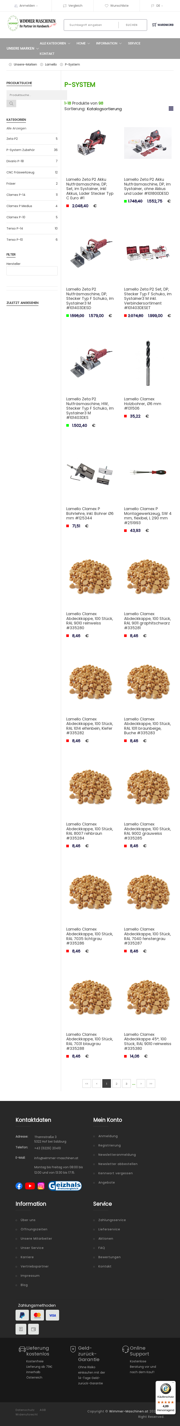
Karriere (27, 1257)
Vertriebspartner (35, 1266)
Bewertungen (109, 1257)
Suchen (131, 25)
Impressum (30, 1275)
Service (134, 43)
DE (158, 5)
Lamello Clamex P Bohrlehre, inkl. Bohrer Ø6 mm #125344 (90, 513)
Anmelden (30, 5)
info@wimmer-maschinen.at (56, 1158)
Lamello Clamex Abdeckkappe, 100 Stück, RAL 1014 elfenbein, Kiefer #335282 (89, 726)
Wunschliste (117, 5)
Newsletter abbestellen (118, 1164)
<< (86, 1084)
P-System (72, 64)
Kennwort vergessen (115, 1173)
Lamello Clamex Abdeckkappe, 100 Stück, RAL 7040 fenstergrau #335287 (147, 936)
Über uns (28, 1220)
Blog (24, 1285)
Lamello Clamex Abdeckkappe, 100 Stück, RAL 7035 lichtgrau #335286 (89, 936)
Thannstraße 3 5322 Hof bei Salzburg (50, 1139)
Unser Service (32, 1248)
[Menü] (173, 1383)
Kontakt (47, 53)
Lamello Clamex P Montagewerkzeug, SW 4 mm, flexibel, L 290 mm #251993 (148, 515)
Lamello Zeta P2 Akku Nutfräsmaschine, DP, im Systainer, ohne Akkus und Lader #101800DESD (147, 186)
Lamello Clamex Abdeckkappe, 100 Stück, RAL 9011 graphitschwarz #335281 (147, 620)
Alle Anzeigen (16, 128)
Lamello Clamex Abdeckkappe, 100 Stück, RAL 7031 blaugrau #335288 (89, 1041)
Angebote (106, 1182)
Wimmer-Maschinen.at (128, 1411)
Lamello (51, 64)
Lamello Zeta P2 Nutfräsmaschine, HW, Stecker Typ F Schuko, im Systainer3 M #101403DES (90, 408)
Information (110, 43)
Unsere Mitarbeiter (36, 1238)
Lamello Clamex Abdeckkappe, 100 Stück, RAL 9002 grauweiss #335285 (147, 831)
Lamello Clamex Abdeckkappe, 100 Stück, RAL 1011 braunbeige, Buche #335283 (147, 726)
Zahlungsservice (112, 1220)
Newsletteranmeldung (117, 1154)
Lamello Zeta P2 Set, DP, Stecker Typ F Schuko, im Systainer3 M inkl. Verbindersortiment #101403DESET (148, 298)
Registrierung (109, 1145)
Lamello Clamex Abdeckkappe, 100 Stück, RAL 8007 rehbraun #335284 (89, 831)
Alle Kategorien (56, 43)
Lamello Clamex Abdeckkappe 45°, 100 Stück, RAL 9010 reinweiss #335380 (147, 1041)
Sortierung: (74, 109)
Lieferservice (109, 1229)
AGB (43, 1410)
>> (150, 1084)
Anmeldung (108, 1136)
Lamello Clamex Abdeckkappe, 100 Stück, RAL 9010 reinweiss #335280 (89, 620)
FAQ (101, 1248)
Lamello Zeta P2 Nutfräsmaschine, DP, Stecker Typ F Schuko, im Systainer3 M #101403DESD (90, 298)
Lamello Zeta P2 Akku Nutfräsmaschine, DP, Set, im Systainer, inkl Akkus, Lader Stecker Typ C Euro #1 (90, 189)
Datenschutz (25, 1410)
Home (84, 43)
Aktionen (105, 1238)
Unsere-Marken (25, 64)
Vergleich (72, 5)
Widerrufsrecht (27, 1414)
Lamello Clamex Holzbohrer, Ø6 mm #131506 (142, 403)
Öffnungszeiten (34, 1229)
